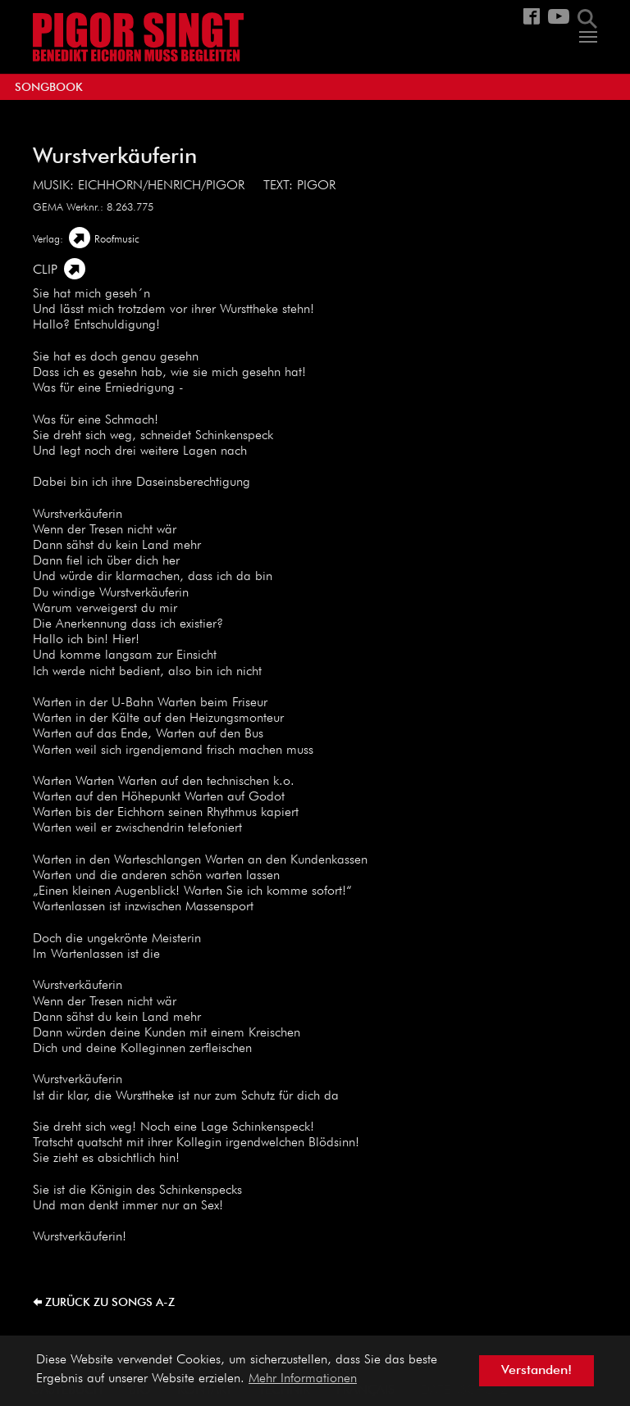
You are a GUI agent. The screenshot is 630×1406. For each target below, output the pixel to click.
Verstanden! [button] (536, 1370)
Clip (45, 270)
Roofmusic (116, 239)
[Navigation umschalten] (588, 37)
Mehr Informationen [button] (303, 1379)
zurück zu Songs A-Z (110, 1302)
